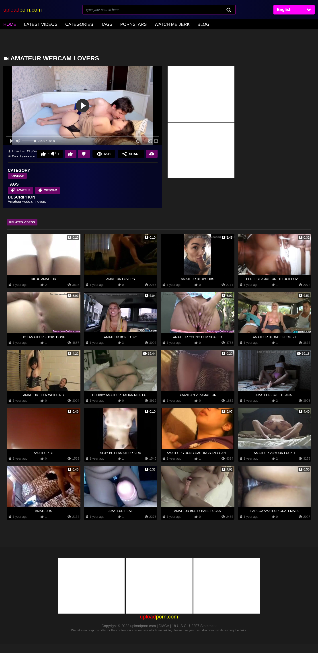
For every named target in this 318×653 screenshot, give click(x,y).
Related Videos (25, 231)
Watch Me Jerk (149, 24)
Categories (68, 24)
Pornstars (116, 24)
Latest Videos (35, 24)
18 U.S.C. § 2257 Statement (194, 635)
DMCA (164, 635)
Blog (177, 24)
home (8, 24)
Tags (93, 24)
